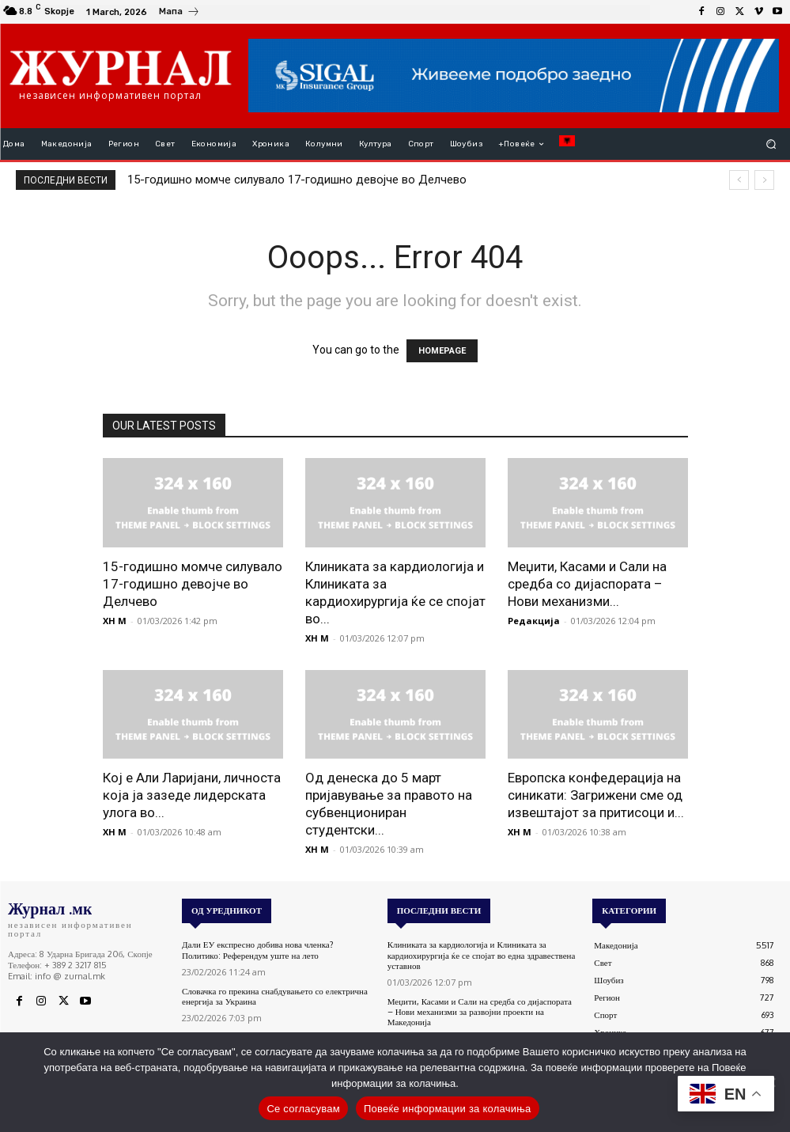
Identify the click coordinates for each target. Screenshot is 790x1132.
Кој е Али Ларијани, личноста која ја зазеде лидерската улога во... (192, 795)
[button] (771, 144)
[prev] (739, 180)
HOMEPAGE (442, 351)
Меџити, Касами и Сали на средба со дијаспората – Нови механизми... (587, 583)
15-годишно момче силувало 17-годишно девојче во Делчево (297, 179)
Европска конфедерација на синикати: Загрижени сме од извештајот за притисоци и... (596, 795)
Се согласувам (303, 1109)
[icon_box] (179, 13)
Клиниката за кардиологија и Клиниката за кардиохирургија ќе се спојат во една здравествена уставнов (481, 955)
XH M (115, 621)
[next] (764, 180)
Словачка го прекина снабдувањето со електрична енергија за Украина (275, 996)
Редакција (534, 621)
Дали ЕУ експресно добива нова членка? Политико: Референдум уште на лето (258, 949)
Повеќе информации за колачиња (447, 1109)
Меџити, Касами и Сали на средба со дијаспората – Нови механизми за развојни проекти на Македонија (479, 1012)
